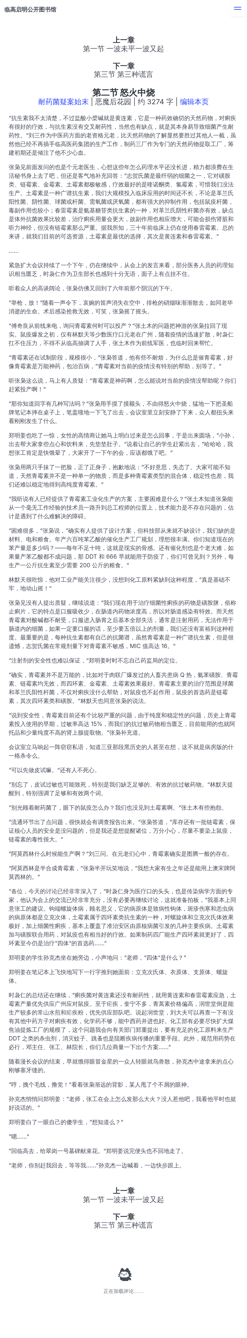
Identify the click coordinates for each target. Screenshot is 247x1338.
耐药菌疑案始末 (63, 101)
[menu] (237, 9)
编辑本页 (194, 101)
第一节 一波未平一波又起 (123, 48)
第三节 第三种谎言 (124, 74)
